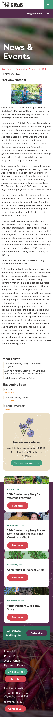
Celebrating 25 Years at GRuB (19, 377)
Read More (17, 505)
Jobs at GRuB (12, 660)
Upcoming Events (14, 665)
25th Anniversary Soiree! (16, 397)
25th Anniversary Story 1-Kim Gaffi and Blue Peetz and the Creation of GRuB (24, 372)
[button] (48, 4)
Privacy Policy (12, 656)
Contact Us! (15, 709)
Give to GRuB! (16, 671)
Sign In (15, 679)
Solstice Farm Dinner (14, 405)
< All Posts (6, 69)
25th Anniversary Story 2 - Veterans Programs (22, 365)
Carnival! (8, 389)
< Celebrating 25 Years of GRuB (30, 69)
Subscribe (37, 633)
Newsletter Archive (26, 463)
